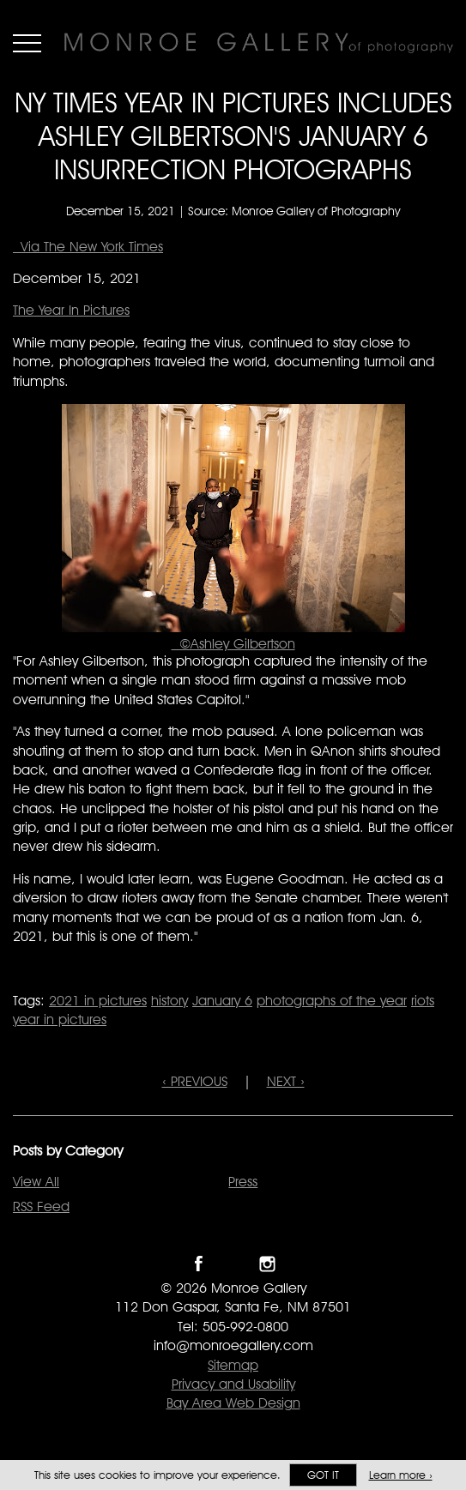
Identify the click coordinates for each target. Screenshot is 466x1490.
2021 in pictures (98, 1000)
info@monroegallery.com (233, 1345)
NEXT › (286, 1081)
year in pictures (59, 1019)
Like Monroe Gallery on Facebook (199, 1264)
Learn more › (401, 1475)
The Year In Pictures (71, 310)
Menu (27, 42)
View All (36, 1181)
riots (422, 1000)
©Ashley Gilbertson (233, 644)
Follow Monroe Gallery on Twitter (233, 1264)
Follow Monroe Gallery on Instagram (267, 1264)
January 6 (222, 1000)
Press (242, 1181)
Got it (323, 1475)
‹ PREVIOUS (194, 1081)
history (169, 1000)
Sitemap (233, 1365)
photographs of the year (332, 1000)
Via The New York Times (88, 246)
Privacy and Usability (233, 1384)
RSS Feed (41, 1206)
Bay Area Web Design (233, 1403)
